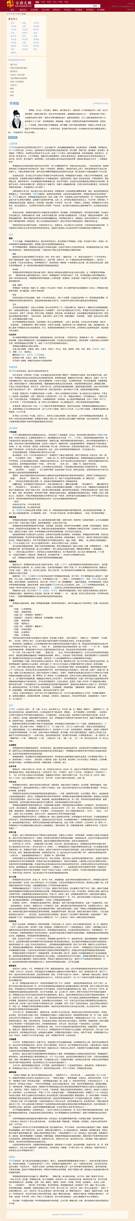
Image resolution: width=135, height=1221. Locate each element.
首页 (12, 10)
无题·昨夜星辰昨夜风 (18, 68)
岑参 (24, 43)
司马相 (13, 29)
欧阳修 (36, 26)
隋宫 (12, 95)
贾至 (40, 1089)
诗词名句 (56, 10)
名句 (55, 2)
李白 (13, 23)
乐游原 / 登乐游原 (17, 75)
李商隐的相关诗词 (16, 60)
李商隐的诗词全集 (100, 103)
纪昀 (15, 543)
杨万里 (36, 46)
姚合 (20, 352)
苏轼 (24, 36)
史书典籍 (101, 10)
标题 (49, 2)
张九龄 (13, 39)
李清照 (25, 39)
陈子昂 (13, 36)
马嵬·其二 (14, 85)
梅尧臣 (13, 52)
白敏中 (78, 977)
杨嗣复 (36, 194)
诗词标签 (78, 10)
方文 (44, 1164)
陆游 (35, 33)
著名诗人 (23, 10)
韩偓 (24, 576)
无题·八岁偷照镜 (17, 82)
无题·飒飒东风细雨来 (18, 78)
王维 (24, 26)
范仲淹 (13, 43)
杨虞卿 (95, 349)
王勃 (13, 33)
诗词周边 (89, 10)
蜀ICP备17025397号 (76, 1214)
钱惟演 (95, 579)
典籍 (60, 2)
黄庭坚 (13, 46)
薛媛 (95, 684)
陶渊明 (81, 959)
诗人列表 (45, 10)
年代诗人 (67, 10)
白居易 (13, 26)
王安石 (36, 23)
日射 (12, 92)
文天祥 (25, 46)
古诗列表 (34, 10)
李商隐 (36, 39)
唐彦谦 (37, 576)
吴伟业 (54, 590)
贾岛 (35, 49)
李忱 (105, 971)
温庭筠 (29, 355)
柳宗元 (36, 29)
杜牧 (24, 23)
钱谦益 (46, 590)
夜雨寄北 (14, 71)
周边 (66, 2)
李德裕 (16, 197)
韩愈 (103, 435)
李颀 (104, 399)
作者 (43, 2)
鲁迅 (100, 552)
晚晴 (12, 88)
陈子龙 (38, 590)
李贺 (13, 49)
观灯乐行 (14, 64)
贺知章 (25, 49)
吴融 (30, 576)
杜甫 (35, 36)
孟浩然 (36, 43)
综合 (37, 2)
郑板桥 (19, 510)
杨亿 (43, 416)
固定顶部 (130, 10)
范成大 (25, 33)
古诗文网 (130, 4)
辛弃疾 (25, 29)
